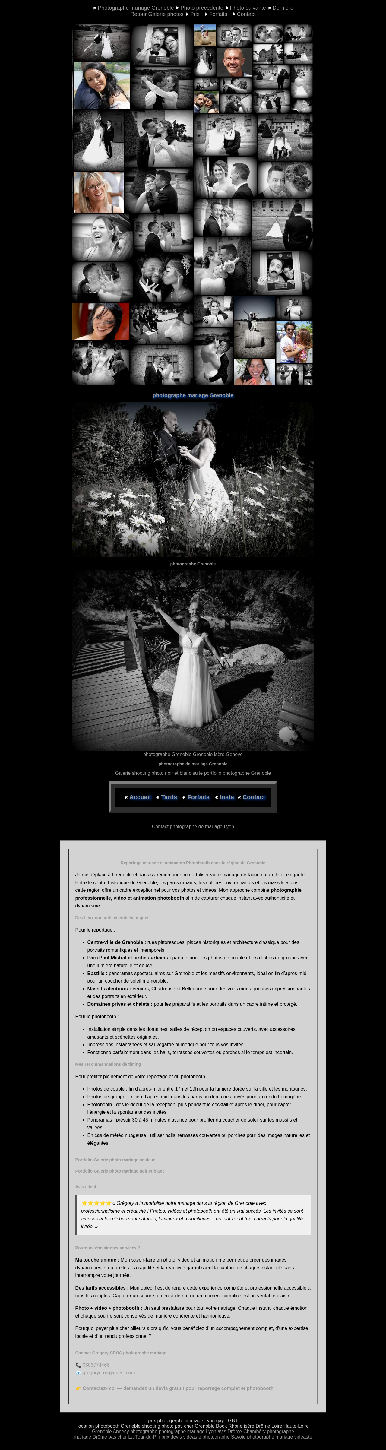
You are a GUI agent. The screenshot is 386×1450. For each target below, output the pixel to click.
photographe (144, 1431)
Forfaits (216, 14)
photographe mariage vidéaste (279, 1436)
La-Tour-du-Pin (144, 1436)
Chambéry (254, 1431)
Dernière (283, 8)
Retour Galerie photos (156, 14)
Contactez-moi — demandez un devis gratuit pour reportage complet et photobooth (178, 1388)
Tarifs (170, 797)
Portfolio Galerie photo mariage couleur (115, 1159)
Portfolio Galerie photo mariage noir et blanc (120, 1171)
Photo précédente (201, 8)
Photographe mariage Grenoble (136, 8)
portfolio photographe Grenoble (237, 773)
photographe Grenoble (167, 754)
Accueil (141, 797)
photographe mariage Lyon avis (193, 1431)
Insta (227, 797)
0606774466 (96, 1365)
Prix (193, 14)
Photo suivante (248, 8)
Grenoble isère (209, 754)
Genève (234, 754)
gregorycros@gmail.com (109, 1372)
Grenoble (102, 1431)
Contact (244, 14)
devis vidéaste (186, 1436)
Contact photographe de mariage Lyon (193, 826)
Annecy (121, 1431)
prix (165, 1436)
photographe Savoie (224, 1436)
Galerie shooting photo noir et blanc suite (159, 773)
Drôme (235, 1431)
